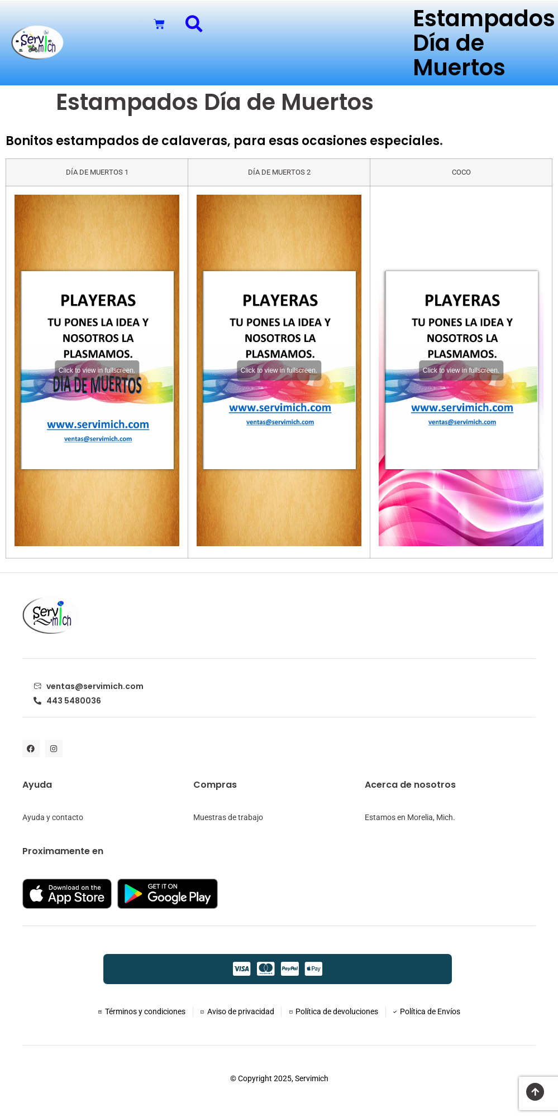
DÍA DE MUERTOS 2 (279, 172)
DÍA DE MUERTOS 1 (97, 172)
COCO (461, 172)
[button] (194, 23)
